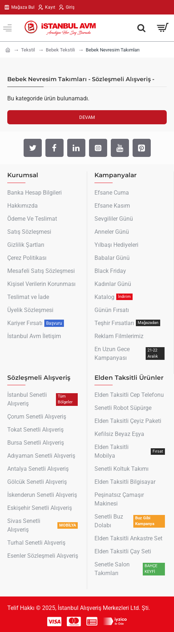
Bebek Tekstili (60, 50)
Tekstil (28, 50)
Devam (87, 117)
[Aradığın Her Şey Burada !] (141, 27)
